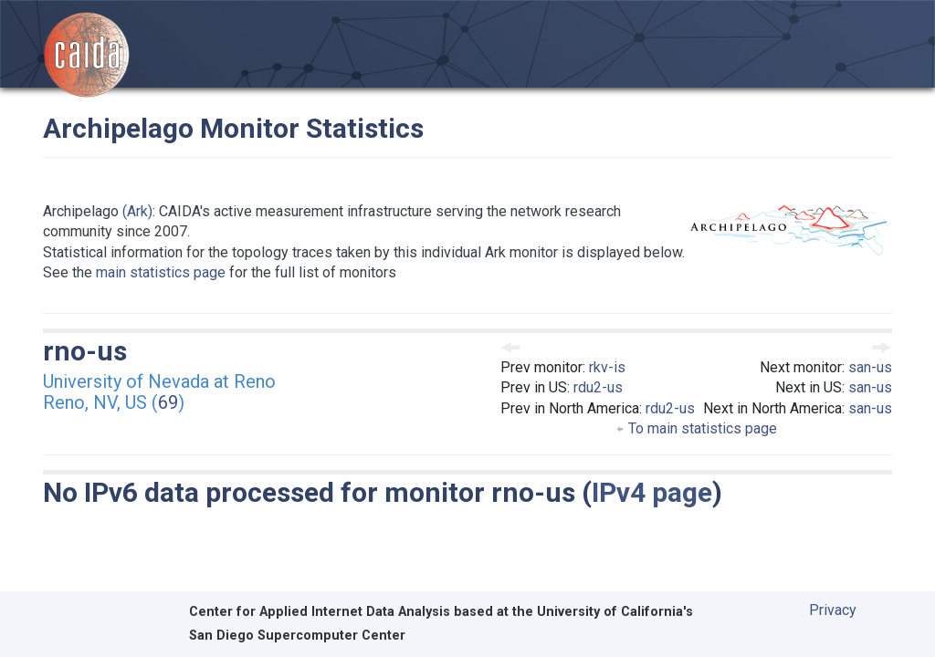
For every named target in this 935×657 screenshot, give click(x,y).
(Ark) (137, 211)
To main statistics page (696, 428)
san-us (870, 367)
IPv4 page (652, 492)
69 (168, 402)
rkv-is (607, 367)
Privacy (832, 610)
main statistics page (161, 272)
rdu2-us (598, 387)
